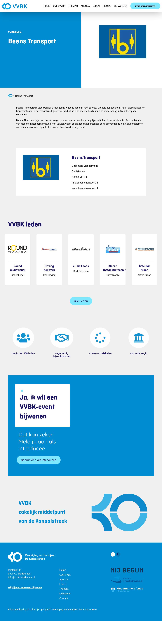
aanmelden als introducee (38, 460)
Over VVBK (59, 6)
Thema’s (73, 6)
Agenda (85, 6)
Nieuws (107, 6)
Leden (96, 6)
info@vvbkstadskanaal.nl (21, 577)
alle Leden (81, 301)
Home (46, 6)
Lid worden (120, 6)
